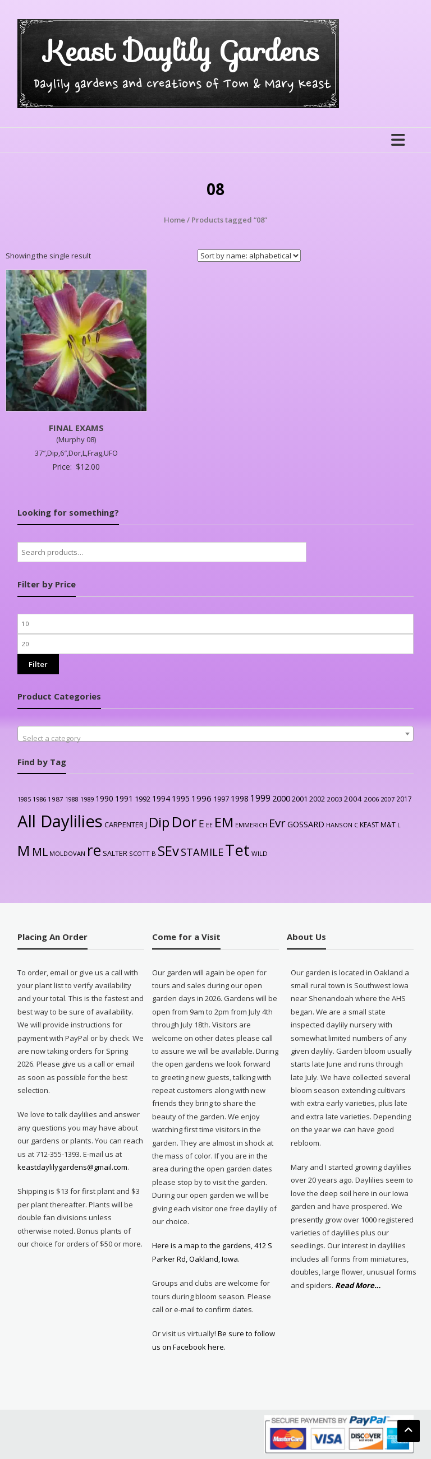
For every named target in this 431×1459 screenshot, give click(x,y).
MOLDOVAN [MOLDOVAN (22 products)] (67, 853)
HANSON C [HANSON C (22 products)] (342, 825)
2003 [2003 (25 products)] (334, 799)
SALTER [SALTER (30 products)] (115, 853)
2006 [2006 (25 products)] (371, 799)
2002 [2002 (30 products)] (317, 799)
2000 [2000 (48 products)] (281, 798)
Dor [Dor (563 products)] (184, 822)
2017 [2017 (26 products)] (404, 798)
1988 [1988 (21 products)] (72, 799)
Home (174, 220)
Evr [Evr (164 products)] (277, 823)
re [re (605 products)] (94, 850)
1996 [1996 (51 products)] (201, 798)
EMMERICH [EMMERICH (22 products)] (251, 825)
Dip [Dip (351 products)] (159, 822)
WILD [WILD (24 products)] (259, 853)
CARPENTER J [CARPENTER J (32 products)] (125, 824)
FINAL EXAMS (76, 427)
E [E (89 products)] (201, 823)
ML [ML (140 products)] (40, 851)
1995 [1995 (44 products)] (181, 798)
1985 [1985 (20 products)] (24, 799)
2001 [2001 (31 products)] (300, 799)
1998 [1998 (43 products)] (240, 798)
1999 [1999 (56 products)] (260, 798)
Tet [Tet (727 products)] (237, 850)
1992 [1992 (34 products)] (142, 799)
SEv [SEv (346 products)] (168, 850)
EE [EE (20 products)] (209, 825)
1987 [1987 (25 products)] (55, 799)
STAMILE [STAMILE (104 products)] (202, 852)
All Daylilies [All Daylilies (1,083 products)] (60, 821)
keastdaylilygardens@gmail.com (72, 1167)
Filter (38, 664)
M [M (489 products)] (23, 850)
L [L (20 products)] (399, 825)
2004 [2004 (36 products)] (353, 799)
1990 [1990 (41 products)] (104, 798)
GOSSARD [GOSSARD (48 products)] (305, 824)
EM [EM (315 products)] (223, 822)
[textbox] (216, 737)
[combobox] (215, 734)
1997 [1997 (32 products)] (221, 799)
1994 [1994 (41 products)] (161, 798)
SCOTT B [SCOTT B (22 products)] (142, 853)
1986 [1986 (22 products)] (39, 799)
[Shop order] (249, 255)
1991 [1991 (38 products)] (124, 798)
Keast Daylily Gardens (182, 51)
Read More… (357, 1285)
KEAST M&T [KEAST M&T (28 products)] (378, 825)
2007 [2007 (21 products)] (388, 799)
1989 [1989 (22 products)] (87, 799)
